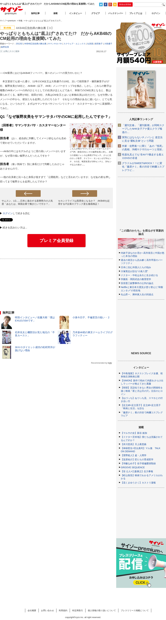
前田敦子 (99, 44)
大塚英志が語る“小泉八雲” (134, 271)
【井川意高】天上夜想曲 (133, 444)
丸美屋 (90, 44)
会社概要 (32, 610)
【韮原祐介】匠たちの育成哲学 (137, 459)
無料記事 (35, 13)
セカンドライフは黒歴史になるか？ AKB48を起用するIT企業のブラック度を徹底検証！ (84, 202)
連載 (55, 13)
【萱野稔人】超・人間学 (133, 455)
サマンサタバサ (55, 44)
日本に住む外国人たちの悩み (136, 267)
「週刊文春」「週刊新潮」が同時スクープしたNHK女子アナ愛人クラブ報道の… (143, 129)
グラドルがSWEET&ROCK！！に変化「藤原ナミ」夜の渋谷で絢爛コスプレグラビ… (143, 166)
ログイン (8, 213)
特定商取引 (77, 610)
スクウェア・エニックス (74, 44)
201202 (19, 44)
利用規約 (63, 610)
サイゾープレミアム (12, 10)
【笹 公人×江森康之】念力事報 (137, 471)
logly (110, 363)
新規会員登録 (125, 4)
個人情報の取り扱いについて (102, 610)
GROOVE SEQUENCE (133, 467)
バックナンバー (115, 13)
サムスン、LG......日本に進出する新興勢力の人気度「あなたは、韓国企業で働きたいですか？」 (27, 202)
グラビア (95, 13)
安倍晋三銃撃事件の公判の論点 (137, 283)
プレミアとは (135, 13)
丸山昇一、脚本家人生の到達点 (137, 294)
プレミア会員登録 (56, 240)
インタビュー (75, 13)
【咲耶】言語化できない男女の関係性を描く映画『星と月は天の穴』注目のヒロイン (142, 390)
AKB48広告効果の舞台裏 (35, 44)
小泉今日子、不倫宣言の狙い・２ (91, 317)
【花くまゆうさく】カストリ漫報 (138, 482)
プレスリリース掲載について (135, 610)
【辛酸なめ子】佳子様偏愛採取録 (138, 463)
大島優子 (108, 44)
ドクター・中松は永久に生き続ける (139, 275)
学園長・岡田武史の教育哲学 (136, 279)
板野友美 (5, 47)
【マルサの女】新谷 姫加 (134, 433)
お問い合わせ (47, 610)
